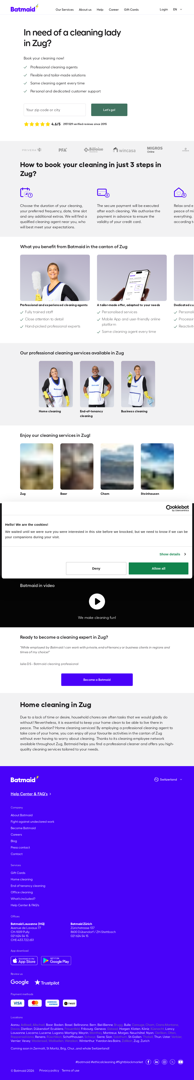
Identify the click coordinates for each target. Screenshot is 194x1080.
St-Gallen (134, 1037)
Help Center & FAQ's (25, 905)
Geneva (100, 1029)
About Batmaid (22, 815)
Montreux (110, 1033)
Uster (166, 1037)
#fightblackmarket (129, 1062)
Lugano (57, 1033)
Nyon (150, 1033)
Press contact (20, 847)
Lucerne (45, 1033)
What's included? (23, 898)
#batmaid (83, 1062)
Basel (68, 1025)
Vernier (16, 1041)
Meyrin (83, 1033)
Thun (157, 1037)
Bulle (127, 1025)
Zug (136, 1041)
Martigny (71, 1033)
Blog (14, 841)
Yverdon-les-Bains (108, 1041)
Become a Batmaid (97, 679)
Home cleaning (22, 879)
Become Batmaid (23, 828)
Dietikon (26, 1029)
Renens (40, 1037)
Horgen (124, 1029)
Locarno (32, 1033)
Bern (93, 1025)
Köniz (145, 1029)
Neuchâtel (137, 1033)
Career (114, 9)
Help (100, 9)
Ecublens (57, 1029)
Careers (16, 834)
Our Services (65, 9)
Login (164, 9)
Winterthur (86, 1041)
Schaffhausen (73, 1037)
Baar (49, 1025)
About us (85, 9)
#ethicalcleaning (103, 1062)
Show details (170, 554)
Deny (96, 568)
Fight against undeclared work (32, 821)
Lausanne (18, 1033)
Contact (17, 854)
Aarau (15, 1025)
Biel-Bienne (105, 1025)
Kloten (135, 1029)
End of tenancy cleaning (28, 886)
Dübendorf (41, 1029)
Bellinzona (81, 1025)
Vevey (26, 1041)
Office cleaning (22, 892)
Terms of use (70, 1070)
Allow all (158, 568)
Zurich (145, 1041)
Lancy (169, 1029)
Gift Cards (131, 9)
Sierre (101, 1037)
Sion (109, 1037)
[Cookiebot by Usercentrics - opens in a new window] (169, 508)
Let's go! (109, 110)
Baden (58, 1025)
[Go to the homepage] (25, 778)
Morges (123, 1033)
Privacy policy (49, 1070)
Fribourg (87, 1029)
